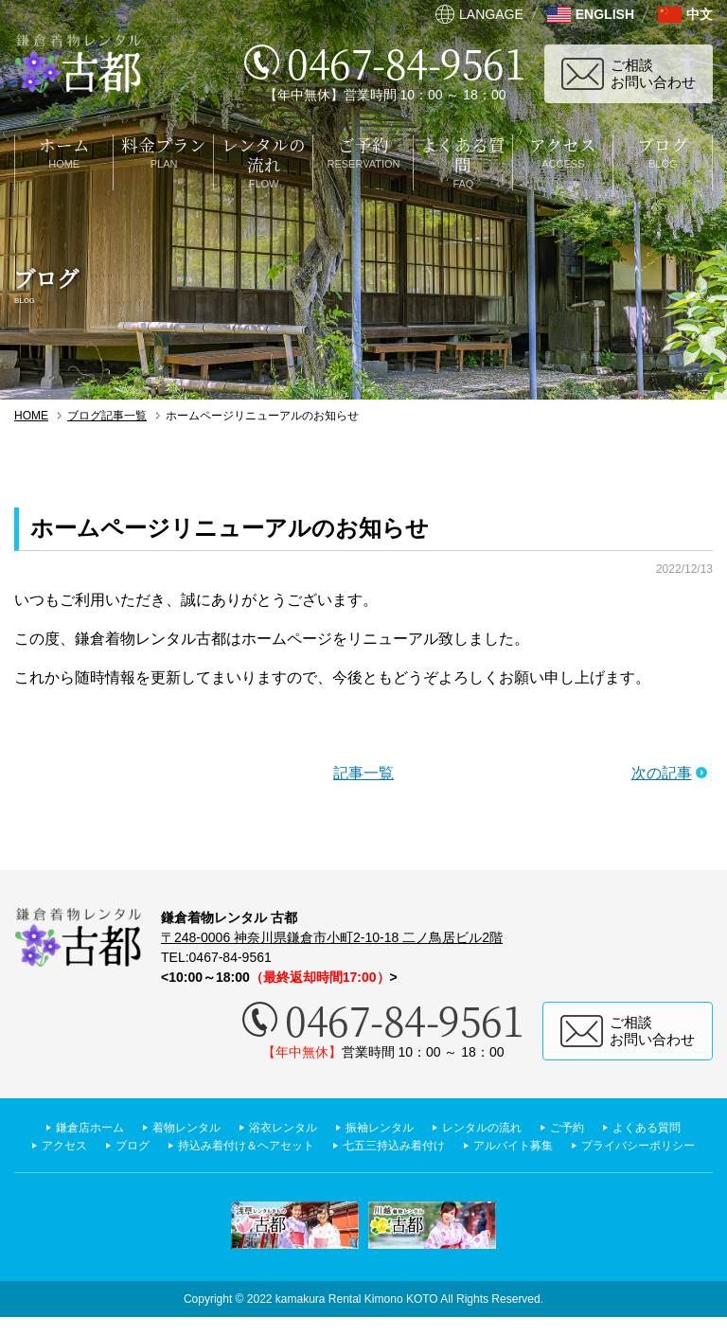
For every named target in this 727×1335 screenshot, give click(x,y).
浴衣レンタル (327, 1126)
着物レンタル (219, 1126)
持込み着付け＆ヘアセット (423, 1144)
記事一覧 (363, 773)
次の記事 (661, 773)
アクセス (220, 1144)
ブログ (295, 1144)
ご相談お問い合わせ (653, 73)
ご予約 (645, 1126)
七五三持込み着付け (590, 1144)
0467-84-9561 (406, 62)
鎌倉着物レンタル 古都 (78, 63)
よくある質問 (126, 1144)
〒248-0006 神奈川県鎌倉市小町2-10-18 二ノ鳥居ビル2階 (332, 937)
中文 (699, 14)
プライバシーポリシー (429, 1162)
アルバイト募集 (287, 1162)
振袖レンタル (435, 1126)
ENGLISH (605, 14)
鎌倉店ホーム (111, 1126)
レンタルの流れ (550, 1126)
